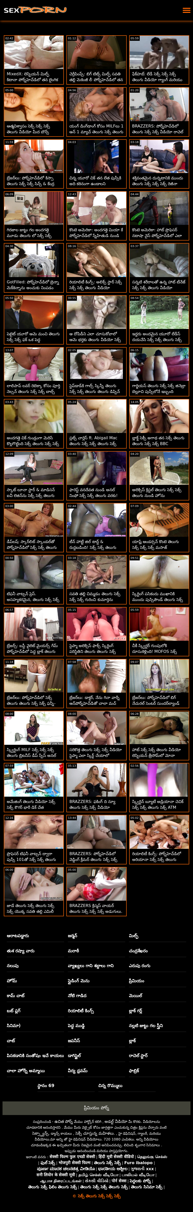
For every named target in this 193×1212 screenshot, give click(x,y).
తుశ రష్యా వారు (20, 950)
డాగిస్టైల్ (74, 1055)
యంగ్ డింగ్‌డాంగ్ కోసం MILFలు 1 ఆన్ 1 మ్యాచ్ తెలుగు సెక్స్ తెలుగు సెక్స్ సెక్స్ (96, 132)
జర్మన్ (72, 935)
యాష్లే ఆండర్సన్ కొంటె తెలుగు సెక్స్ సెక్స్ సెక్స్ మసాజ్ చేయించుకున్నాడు (155, 547)
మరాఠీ (73, 950)
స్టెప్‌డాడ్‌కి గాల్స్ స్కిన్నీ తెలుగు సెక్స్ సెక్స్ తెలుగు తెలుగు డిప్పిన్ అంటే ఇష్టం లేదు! (94, 391)
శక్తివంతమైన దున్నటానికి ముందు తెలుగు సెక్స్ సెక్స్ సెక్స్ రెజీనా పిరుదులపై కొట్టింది (157, 184)
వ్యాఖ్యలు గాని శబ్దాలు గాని (91, 965)
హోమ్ (12, 980)
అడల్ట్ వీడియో (116, 1121)
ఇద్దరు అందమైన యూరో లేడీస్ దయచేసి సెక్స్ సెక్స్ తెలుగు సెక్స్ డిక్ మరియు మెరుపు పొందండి (157, 339)
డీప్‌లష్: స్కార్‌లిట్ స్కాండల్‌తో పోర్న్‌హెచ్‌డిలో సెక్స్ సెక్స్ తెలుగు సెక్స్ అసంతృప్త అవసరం (32, 547)
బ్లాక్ (132, 1040)
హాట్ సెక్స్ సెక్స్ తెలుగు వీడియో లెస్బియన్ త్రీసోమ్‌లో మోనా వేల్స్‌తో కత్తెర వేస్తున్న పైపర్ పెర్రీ (156, 755)
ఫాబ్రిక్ (134, 1070)
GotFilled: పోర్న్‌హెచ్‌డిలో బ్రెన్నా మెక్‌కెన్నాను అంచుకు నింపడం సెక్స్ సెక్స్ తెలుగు (33, 288)
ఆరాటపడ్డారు (18, 935)
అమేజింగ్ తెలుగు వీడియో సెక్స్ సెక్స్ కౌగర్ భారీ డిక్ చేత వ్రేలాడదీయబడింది (31, 807)
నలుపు (13, 965)
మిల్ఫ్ (133, 935)
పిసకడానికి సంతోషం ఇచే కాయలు (35, 1055)
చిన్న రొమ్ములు (110, 1085)
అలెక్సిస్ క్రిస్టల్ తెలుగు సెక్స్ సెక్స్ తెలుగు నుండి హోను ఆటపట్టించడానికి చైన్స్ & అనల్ (156, 495)
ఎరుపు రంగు (140, 965)
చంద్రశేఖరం (138, 950)
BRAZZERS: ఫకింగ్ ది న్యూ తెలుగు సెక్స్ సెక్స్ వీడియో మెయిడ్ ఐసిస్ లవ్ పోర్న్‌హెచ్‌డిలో (95, 807)
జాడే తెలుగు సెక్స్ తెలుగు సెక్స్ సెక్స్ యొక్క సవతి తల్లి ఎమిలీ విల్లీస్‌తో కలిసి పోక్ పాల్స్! (30, 911)
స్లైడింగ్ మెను (78, 980)
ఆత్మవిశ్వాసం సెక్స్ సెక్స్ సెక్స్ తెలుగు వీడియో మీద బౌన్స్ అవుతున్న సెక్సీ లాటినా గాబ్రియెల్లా (34, 132)
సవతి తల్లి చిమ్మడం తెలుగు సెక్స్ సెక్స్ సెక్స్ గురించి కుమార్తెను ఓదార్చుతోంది (94, 599)
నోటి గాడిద (77, 995)
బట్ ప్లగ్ (13, 1010)
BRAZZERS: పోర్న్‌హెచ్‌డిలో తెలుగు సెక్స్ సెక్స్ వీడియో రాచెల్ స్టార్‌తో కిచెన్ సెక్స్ (157, 132)
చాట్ (11, 1040)
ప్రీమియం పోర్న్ (96, 1107)
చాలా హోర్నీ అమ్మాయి (26, 1070)
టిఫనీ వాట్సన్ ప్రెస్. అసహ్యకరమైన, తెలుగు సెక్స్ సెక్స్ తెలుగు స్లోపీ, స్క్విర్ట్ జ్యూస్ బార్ (33, 599)
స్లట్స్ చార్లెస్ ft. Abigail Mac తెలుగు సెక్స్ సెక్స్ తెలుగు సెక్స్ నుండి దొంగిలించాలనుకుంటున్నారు (96, 443)
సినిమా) (14, 1025)
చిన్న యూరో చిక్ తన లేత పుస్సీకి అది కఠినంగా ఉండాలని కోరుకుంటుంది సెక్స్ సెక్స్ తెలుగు (95, 184)
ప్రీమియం (136, 980)
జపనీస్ (74, 1040)
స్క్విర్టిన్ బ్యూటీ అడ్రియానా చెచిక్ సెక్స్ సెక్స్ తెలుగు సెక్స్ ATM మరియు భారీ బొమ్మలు (157, 807)
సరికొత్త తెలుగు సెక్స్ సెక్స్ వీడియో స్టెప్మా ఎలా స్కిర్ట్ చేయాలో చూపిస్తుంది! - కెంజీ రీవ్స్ (95, 755)
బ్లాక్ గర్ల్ (135, 1010)
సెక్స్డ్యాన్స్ (40, 1133)
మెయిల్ (135, 995)
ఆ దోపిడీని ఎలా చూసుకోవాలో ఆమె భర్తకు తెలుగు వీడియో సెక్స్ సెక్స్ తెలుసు (95, 339)
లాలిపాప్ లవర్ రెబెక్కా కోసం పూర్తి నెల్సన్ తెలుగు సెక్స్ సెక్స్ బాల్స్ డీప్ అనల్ (33, 391)
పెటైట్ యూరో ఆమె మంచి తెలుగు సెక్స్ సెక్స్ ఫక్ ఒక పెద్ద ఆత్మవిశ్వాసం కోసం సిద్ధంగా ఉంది (33, 339)
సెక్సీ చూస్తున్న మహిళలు (94, 1133)
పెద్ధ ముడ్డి (76, 1025)
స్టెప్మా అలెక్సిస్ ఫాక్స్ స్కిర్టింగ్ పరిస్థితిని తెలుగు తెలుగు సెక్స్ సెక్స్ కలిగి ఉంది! (92, 651)
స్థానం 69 (46, 1085)
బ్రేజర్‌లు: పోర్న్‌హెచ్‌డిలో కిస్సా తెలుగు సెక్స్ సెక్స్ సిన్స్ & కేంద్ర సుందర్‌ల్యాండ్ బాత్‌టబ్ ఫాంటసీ (32, 184)
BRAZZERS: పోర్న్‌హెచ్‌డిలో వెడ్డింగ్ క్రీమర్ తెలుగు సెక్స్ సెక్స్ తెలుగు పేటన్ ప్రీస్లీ (93, 859)
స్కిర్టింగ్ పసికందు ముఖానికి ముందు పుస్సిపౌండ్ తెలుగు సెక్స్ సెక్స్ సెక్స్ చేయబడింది (157, 599)
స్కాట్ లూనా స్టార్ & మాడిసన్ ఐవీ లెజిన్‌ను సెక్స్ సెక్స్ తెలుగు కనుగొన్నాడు (31, 495)
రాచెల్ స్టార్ (138, 1055)
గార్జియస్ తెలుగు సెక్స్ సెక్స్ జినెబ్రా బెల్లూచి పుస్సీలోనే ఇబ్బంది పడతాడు (158, 391)
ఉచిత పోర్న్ (64, 1121)
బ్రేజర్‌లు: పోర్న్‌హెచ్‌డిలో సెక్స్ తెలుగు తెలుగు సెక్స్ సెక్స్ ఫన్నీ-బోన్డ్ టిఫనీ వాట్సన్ (31, 703)
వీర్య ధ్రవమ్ (77, 1070)
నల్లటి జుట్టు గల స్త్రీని (146, 1025)
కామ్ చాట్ (15, 995)
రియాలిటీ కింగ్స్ (81, 1010)
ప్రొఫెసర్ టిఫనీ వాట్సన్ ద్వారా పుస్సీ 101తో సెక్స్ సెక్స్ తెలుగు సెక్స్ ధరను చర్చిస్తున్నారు (31, 859)
